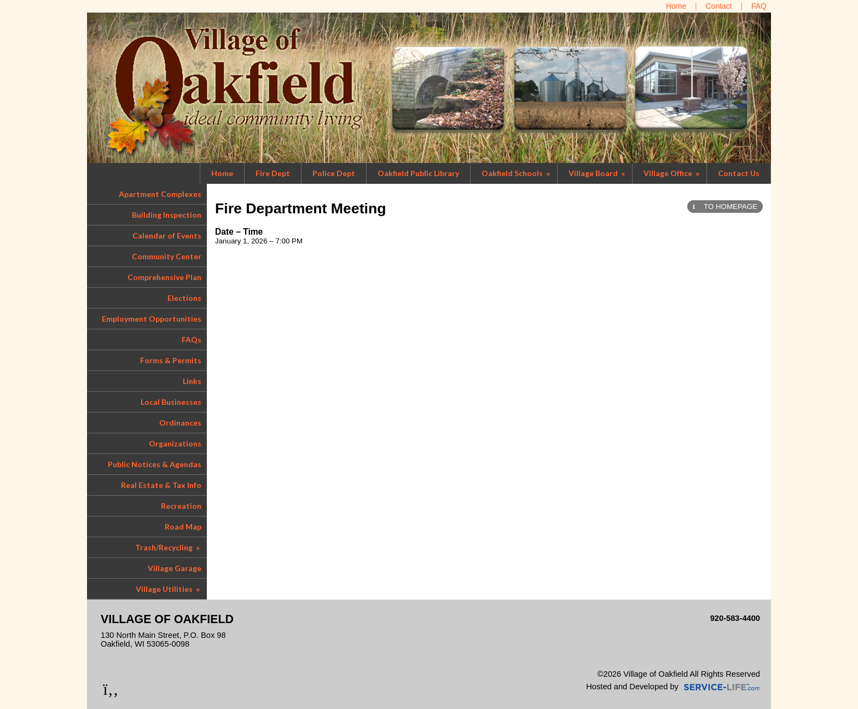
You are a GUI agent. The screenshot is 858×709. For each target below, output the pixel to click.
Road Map (183, 526)
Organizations (175, 443)
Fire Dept (273, 173)
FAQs (191, 339)
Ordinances (180, 422)
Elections (184, 298)
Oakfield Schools (517, 173)
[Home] (676, 6)
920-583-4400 (735, 618)
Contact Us (739, 173)
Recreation (181, 505)
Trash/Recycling (168, 547)
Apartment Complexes (160, 194)
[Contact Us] (719, 6)
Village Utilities (168, 589)
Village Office (672, 173)
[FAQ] (759, 6)
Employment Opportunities (151, 318)
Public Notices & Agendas (154, 464)
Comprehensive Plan (164, 277)
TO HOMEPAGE (725, 206)
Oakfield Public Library (418, 173)
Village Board (598, 173)
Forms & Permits (170, 360)
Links (192, 381)
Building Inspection (166, 214)
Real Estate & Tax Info (161, 485)
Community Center (166, 256)
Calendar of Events (166, 235)
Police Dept (333, 173)
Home (222, 173)
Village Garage (174, 568)
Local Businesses (171, 401)
